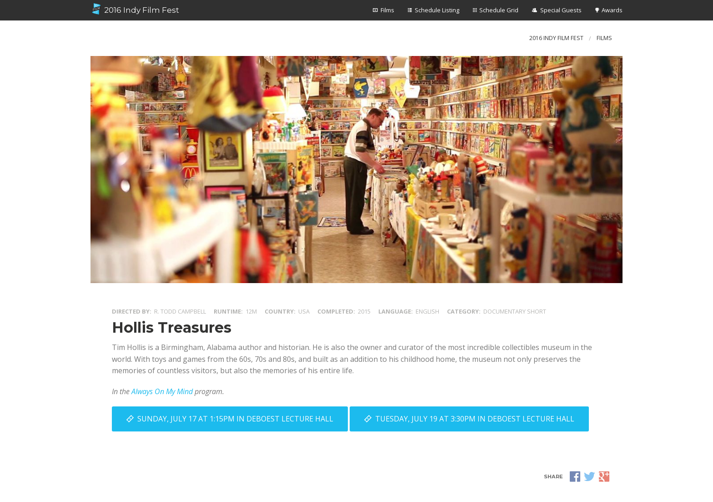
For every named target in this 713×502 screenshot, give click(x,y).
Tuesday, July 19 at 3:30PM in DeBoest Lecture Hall (474, 419)
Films (387, 10)
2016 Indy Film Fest (134, 9)
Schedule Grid (498, 10)
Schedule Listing (437, 10)
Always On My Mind (162, 391)
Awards (612, 10)
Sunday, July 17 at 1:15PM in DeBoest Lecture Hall (235, 419)
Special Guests (561, 10)
